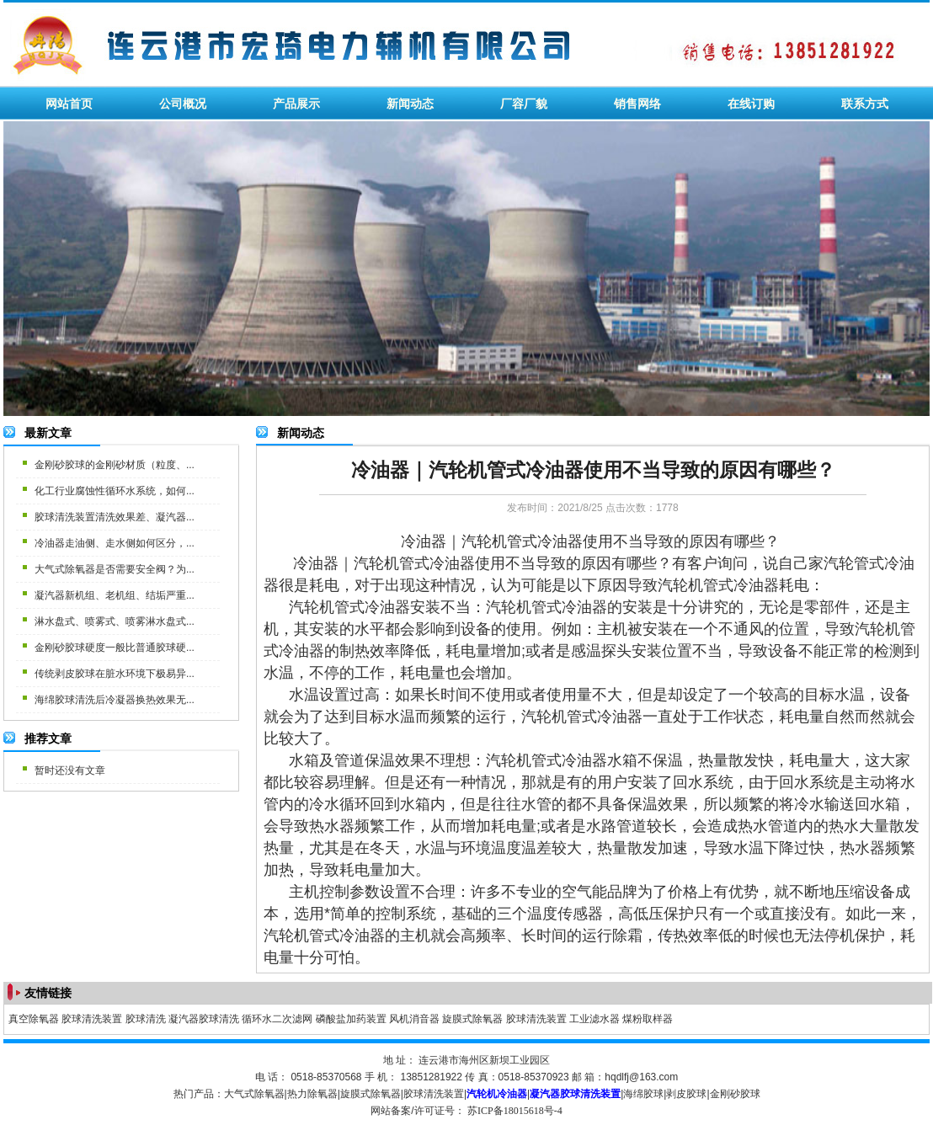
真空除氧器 (33, 1019)
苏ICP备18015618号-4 (514, 1111)
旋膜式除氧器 (472, 1019)
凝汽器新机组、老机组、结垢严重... (115, 595)
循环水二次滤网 (277, 1019)
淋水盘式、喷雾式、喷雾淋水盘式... (115, 621)
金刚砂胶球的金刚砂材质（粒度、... (115, 465)
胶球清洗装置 (91, 1019)
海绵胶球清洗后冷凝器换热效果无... (115, 700)
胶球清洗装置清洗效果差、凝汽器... (115, 517)
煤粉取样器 (647, 1019)
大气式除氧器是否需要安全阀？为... (115, 569)
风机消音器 (414, 1019)
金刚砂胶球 (735, 1094)
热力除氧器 (312, 1094)
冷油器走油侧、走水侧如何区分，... (115, 543)
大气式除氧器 (254, 1094)
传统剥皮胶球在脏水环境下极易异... (115, 674)
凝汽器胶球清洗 (203, 1019)
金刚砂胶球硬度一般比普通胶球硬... (115, 647)
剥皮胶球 (686, 1094)
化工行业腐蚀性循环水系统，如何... (115, 491)
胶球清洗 (145, 1019)
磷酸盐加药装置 (351, 1019)
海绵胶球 (643, 1094)
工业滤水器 (594, 1019)
